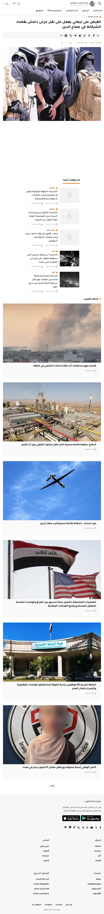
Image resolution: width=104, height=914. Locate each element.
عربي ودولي (51, 230)
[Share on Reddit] (80, 35)
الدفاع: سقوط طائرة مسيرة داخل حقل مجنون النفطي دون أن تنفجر (58, 444)
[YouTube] (91, 828)
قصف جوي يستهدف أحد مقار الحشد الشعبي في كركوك (64, 366)
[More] (61, 35)
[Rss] (78, 828)
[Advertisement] (52, 151)
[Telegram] (83, 828)
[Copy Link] (70, 35)
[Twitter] (96, 828)
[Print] (66, 35)
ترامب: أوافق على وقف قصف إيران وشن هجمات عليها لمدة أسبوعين (41, 237)
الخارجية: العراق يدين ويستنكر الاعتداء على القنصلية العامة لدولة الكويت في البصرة (43, 216)
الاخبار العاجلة (93, 17)
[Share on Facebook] (94, 35)
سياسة (52, 188)
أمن (53, 251)
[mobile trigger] (98, 4)
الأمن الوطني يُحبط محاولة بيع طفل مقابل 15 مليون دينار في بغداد (59, 767)
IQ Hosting (55, 910)
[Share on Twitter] (89, 35)
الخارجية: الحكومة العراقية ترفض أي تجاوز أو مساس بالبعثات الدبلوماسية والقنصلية (42, 195)
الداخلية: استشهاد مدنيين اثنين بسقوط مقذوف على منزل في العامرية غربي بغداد (42, 259)
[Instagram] (87, 828)
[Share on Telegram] (75, 35)
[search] (19, 4)
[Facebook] (100, 828)
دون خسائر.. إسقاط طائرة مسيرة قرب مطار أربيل (68, 523)
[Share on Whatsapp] (84, 35)
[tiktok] (74, 828)
